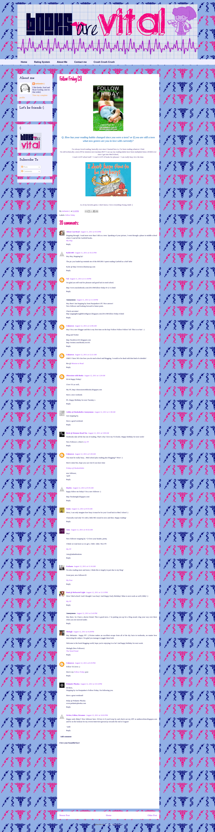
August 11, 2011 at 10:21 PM (86, 253)
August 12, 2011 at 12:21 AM (86, 355)
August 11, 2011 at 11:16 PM (80, 279)
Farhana (69, 566)
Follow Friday (79, 672)
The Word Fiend (72, 651)
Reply (68, 244)
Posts (24, 167)
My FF (68, 549)
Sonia (68, 509)
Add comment (65, 736)
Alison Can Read (73, 232)
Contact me (80, 62)
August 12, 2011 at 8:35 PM (85, 663)
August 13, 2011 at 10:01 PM (97, 715)
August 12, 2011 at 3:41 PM (86, 613)
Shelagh (69, 632)
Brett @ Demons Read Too (76, 433)
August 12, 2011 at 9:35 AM (83, 488)
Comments (26, 171)
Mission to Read (77, 363)
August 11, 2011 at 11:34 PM (87, 300)
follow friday (70, 215)
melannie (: (66, 211)
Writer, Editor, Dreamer (75, 715)
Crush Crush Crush (104, 62)
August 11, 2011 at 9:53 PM (90, 232)
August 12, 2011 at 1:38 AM (104, 412)
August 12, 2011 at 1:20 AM (94, 375)
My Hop (69, 240)
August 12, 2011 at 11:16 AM (85, 566)
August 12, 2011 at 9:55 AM (81, 509)
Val (67, 279)
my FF (86, 442)
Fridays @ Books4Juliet (75, 468)
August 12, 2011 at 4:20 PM (83, 632)
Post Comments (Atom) (113, 824)
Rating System (42, 62)
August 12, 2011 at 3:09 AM (98, 433)
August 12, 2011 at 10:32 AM (82, 530)
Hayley (69, 488)
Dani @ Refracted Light (75, 592)
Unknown (70, 326)
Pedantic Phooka (73, 684)
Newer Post (64, 815)
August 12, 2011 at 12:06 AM (86, 326)
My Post (69, 580)
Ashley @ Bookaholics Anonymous (80, 412)
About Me (62, 62)
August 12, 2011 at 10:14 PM (91, 684)
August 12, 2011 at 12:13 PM (97, 592)
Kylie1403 (70, 253)
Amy (68, 530)
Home (24, 62)
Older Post (152, 815)
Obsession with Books (74, 375)
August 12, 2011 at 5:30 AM (85, 454)
